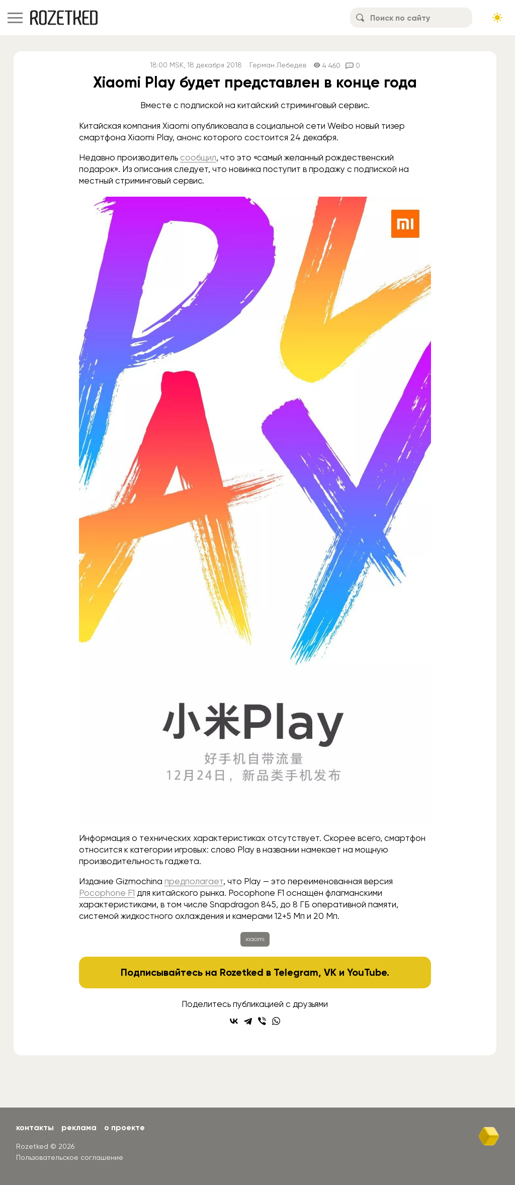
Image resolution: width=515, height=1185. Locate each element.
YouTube (367, 972)
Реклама (79, 1127)
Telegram (296, 972)
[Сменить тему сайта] (497, 18)
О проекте (124, 1127)
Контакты (35, 1127)
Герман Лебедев (277, 65)
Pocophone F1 (107, 893)
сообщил (198, 157)
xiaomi (255, 939)
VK (330, 972)
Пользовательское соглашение (69, 1157)
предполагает (193, 881)
